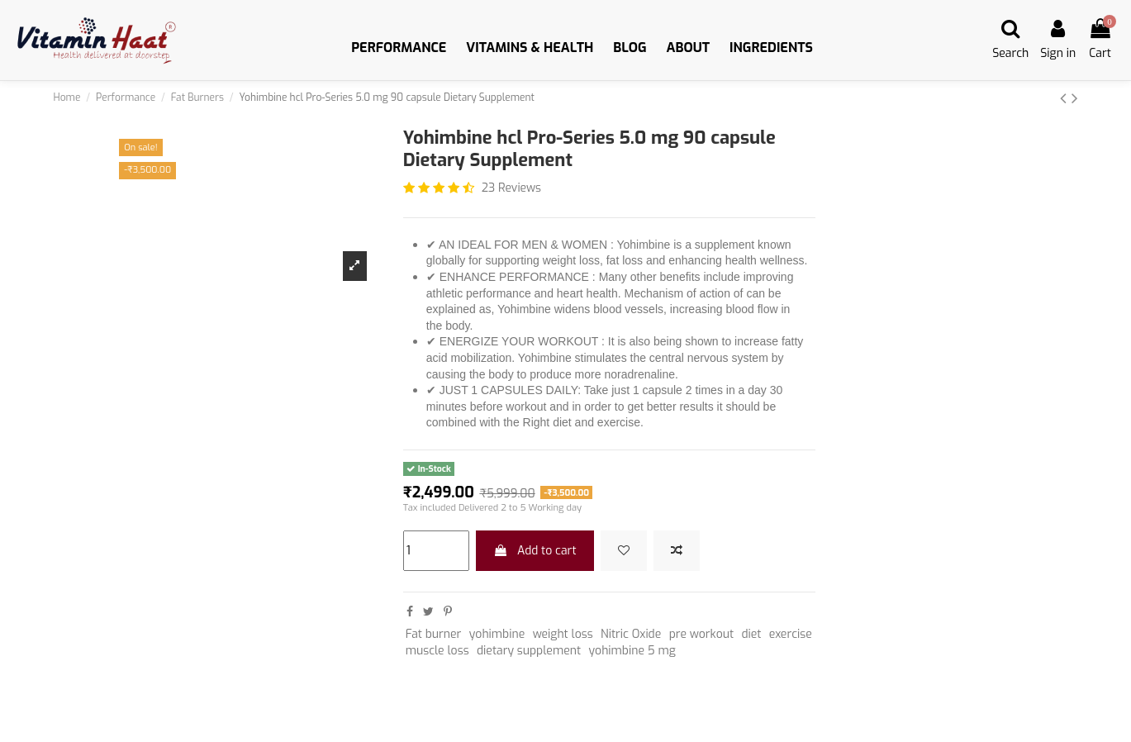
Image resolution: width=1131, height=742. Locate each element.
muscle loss (437, 651)
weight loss (563, 634)
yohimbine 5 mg (631, 651)
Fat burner (434, 634)
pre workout (701, 634)
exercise (790, 634)
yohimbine (497, 634)
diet (751, 634)
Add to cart (534, 551)
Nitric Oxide (631, 634)
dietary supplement (529, 651)
